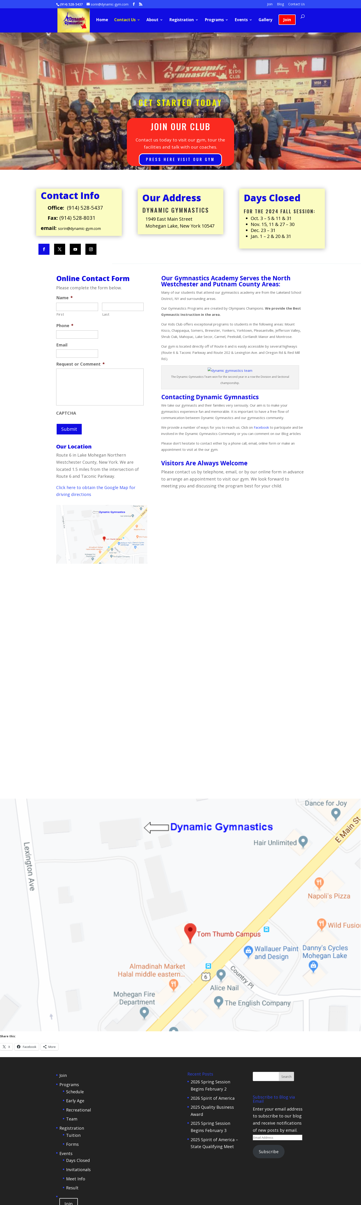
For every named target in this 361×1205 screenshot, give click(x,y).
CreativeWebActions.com (219, 1025)
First (60, 314)
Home (102, 20)
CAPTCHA (66, 413)
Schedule (75, 885)
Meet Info (75, 972)
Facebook (262, 427)
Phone (64, 325)
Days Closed (78, 953)
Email (61, 345)
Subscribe (269, 944)
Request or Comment (80, 364)
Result (72, 981)
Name (64, 297)
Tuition (73, 928)
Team (71, 912)
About (152, 20)
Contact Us (296, 4)
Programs (214, 20)
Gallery (265, 20)
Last (106, 314)
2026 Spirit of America (213, 891)
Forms (72, 937)
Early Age (75, 894)
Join (270, 4)
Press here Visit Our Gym (180, 159)
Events (241, 20)
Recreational (78, 903)
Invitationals (78, 962)
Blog (280, 4)
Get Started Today (180, 102)
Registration (181, 20)
